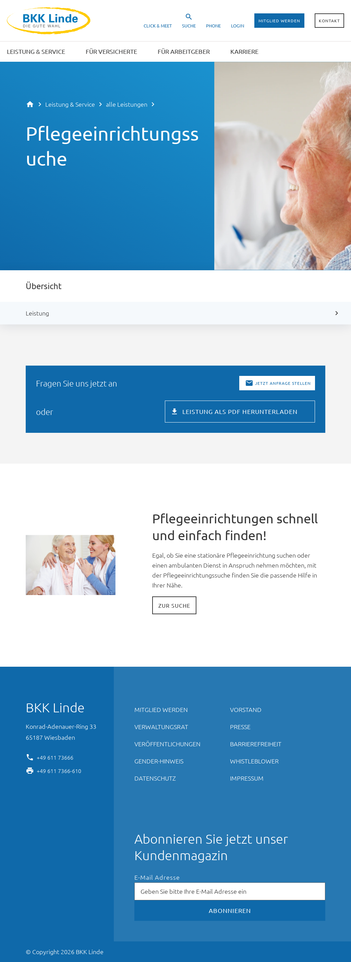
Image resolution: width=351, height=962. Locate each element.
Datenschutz (155, 778)
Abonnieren (230, 910)
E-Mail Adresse (157, 877)
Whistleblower (254, 761)
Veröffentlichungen (167, 744)
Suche (189, 25)
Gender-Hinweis (158, 761)
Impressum (247, 778)
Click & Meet (158, 25)
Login (237, 25)
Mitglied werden (279, 20)
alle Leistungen (126, 104)
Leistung (37, 313)
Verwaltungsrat (161, 727)
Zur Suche (174, 605)
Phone (213, 25)
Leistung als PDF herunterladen (240, 411)
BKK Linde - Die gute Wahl (49, 20)
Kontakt (329, 20)
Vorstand (246, 709)
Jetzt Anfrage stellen (283, 383)
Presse (240, 727)
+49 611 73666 (55, 756)
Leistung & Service (70, 104)
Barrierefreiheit (255, 744)
